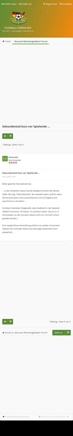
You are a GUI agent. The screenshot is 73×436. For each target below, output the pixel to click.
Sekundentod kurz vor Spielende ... (26, 126)
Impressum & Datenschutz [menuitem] (53, 416)
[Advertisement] (36, 83)
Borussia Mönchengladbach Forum (31, 41)
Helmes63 (13, 157)
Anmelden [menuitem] (67, 4)
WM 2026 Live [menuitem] (25, 4)
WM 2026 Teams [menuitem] (9, 4)
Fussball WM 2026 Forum (17, 416)
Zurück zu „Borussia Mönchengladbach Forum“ (26, 332)
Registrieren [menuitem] (51, 4)
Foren (8, 41)
